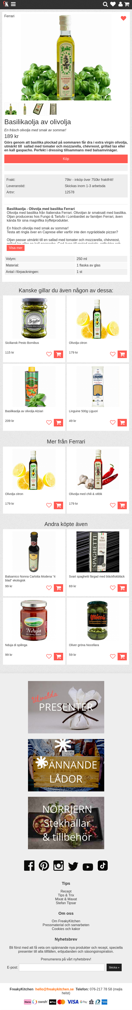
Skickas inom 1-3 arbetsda (85, 186)
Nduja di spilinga (16, 645)
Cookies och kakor (66, 929)
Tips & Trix (66, 895)
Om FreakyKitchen (66, 921)
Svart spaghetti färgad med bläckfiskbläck (96, 576)
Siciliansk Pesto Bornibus (22, 342)
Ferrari (9, 16)
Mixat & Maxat (66, 899)
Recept (66, 891)
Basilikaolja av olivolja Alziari (24, 411)
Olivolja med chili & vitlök (85, 494)
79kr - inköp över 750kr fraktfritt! (89, 180)
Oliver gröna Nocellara (84, 645)
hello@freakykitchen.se (54, 989)
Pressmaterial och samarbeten (66, 925)
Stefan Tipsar (66, 903)
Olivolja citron (78, 342)
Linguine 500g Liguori (83, 411)
